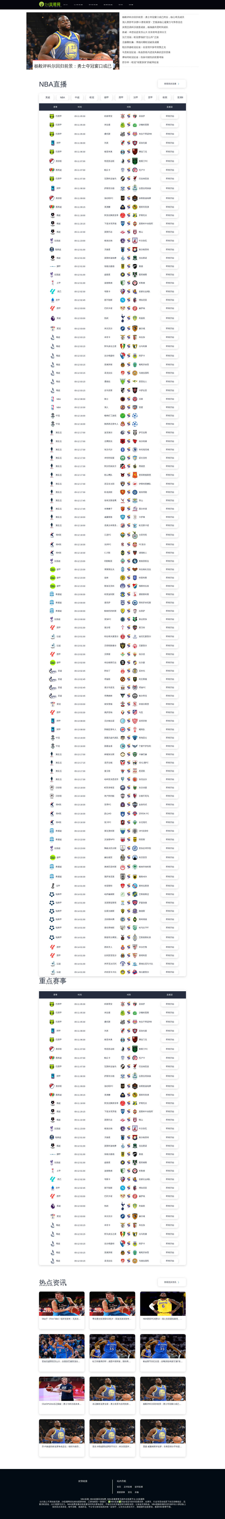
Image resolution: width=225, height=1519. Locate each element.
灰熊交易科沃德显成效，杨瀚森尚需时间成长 (145, 27)
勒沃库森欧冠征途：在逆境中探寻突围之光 (144, 47)
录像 (131, 4)
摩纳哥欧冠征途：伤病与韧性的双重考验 (143, 57)
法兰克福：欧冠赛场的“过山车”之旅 (140, 37)
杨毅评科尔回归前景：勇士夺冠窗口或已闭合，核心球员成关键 (153, 18)
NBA (62, 97)
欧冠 (92, 97)
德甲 (106, 97)
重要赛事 (108, 4)
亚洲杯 (180, 97)
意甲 (150, 97)
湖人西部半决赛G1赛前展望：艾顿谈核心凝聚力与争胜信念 (152, 22)
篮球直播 (93, 4)
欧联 (165, 97)
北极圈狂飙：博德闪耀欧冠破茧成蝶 (140, 42)
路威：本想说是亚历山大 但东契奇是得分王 (144, 32)
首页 (65, 4)
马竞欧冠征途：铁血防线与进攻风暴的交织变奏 (146, 52)
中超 (77, 97)
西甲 (121, 97)
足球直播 (78, 4)
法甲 (135, 97)
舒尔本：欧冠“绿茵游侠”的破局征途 (140, 62)
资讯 (120, 4)
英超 (47, 97)
